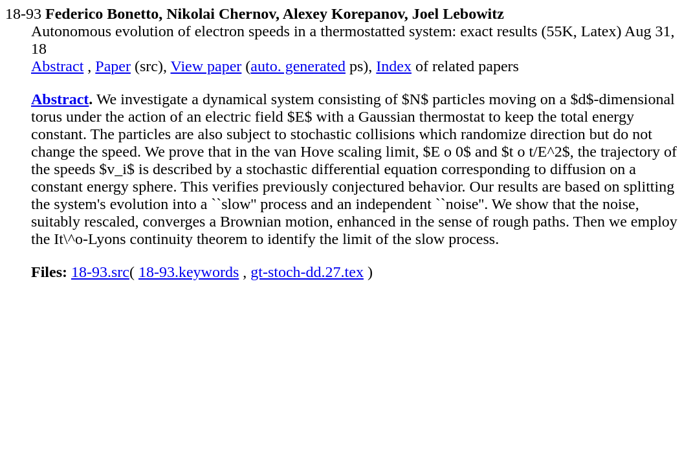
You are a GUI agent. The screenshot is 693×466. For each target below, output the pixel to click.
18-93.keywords (188, 271)
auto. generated (298, 66)
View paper (206, 66)
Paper (113, 66)
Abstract (57, 66)
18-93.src (100, 271)
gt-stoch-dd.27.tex (307, 271)
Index (394, 66)
